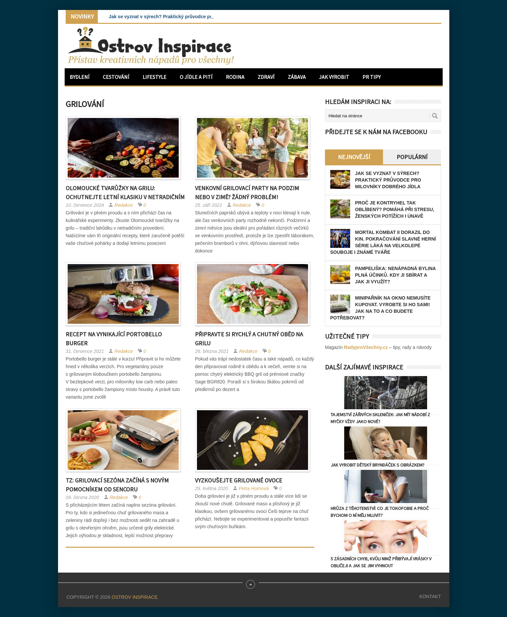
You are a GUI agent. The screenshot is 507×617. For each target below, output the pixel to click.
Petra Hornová (254, 488)
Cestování (116, 77)
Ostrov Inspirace (135, 597)
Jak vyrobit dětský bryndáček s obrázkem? (377, 465)
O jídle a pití (196, 77)
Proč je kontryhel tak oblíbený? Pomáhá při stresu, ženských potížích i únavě (394, 209)
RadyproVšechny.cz (366, 347)
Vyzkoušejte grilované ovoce (238, 480)
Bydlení (80, 77)
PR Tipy (371, 77)
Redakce (123, 205)
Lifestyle (154, 77)
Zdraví (266, 77)
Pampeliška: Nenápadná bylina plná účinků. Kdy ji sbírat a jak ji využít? (395, 275)
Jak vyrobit (334, 77)
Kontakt (430, 596)
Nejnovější (354, 157)
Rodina (235, 77)
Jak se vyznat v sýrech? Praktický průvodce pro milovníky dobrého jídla (388, 180)
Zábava (297, 77)
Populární (412, 157)
